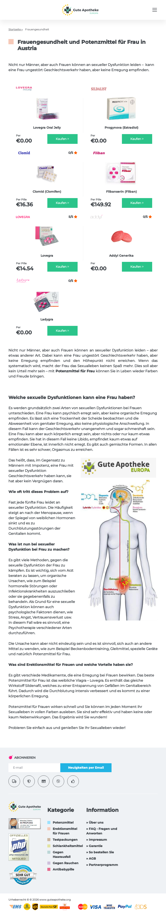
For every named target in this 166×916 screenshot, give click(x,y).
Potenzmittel (63, 822)
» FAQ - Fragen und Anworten (101, 831)
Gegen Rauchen (65, 863)
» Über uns (94, 822)
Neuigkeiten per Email (86, 768)
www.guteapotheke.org (55, 899)
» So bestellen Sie (100, 852)
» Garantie (94, 846)
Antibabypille (63, 869)
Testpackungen (65, 840)
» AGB (91, 858)
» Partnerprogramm (102, 865)
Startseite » (15, 29)
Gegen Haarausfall (61, 854)
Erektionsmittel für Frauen (65, 831)
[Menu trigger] (155, 10)
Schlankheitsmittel (68, 846)
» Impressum (96, 840)
